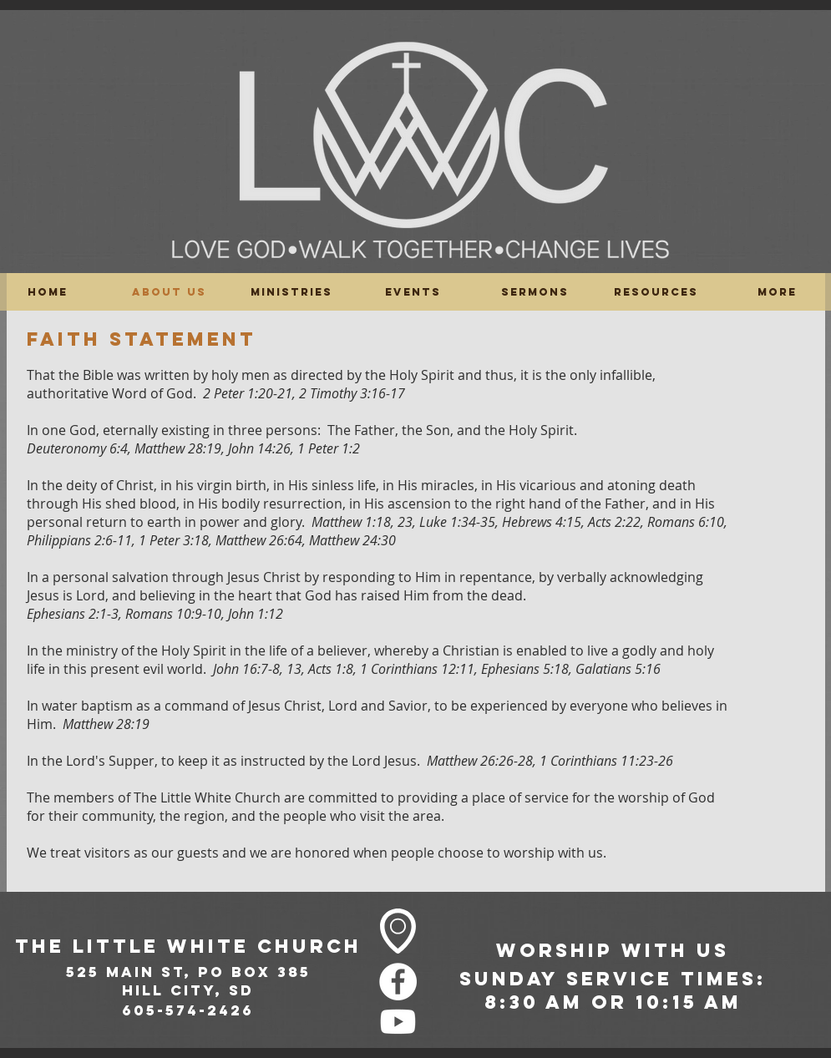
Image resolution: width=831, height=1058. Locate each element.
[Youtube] (397, 1021)
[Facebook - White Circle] (398, 981)
